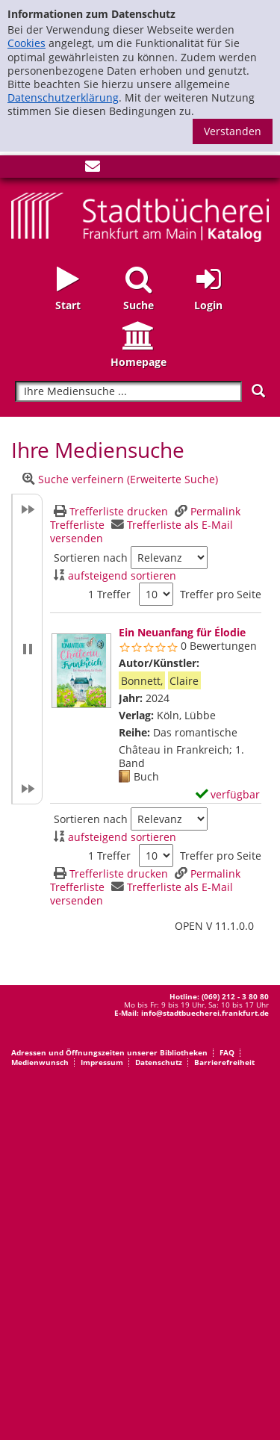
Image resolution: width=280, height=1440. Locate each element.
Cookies (26, 43)
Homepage (139, 362)
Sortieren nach (91, 558)
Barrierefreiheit (224, 1062)
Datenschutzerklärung (63, 97)
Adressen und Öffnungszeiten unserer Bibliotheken (109, 1052)
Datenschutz (158, 1062)
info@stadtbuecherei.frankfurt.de (205, 1013)
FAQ (227, 1052)
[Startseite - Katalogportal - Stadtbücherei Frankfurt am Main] (140, 215)
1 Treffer (109, 594)
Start (68, 305)
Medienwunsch (40, 1062)
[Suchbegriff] (128, 392)
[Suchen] (258, 391)
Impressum (102, 1062)
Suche (138, 305)
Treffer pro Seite (220, 594)
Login (208, 305)
